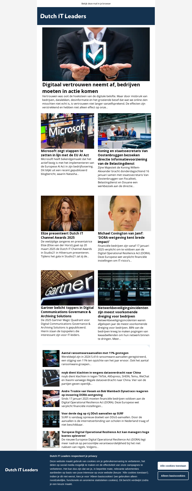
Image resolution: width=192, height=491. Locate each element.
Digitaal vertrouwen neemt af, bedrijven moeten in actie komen (91, 87)
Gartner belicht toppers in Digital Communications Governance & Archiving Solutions (67, 311)
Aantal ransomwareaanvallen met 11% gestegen (95, 353)
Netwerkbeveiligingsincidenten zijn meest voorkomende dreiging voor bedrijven (123, 312)
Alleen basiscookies (173, 475)
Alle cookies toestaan (173, 465)
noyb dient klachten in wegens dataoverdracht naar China (101, 372)
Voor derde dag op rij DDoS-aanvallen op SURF (92, 413)
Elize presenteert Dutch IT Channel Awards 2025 (62, 235)
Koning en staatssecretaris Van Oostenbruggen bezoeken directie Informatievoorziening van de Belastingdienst (123, 157)
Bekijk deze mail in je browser (96, 3)
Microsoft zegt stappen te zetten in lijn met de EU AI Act (65, 153)
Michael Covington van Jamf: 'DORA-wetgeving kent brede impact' (121, 237)
